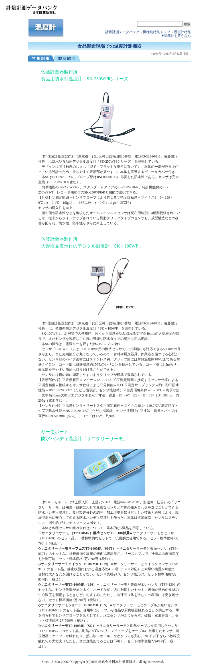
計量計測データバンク (122, 32)
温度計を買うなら (177, 36)
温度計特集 (182, 32)
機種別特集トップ (157, 32)
